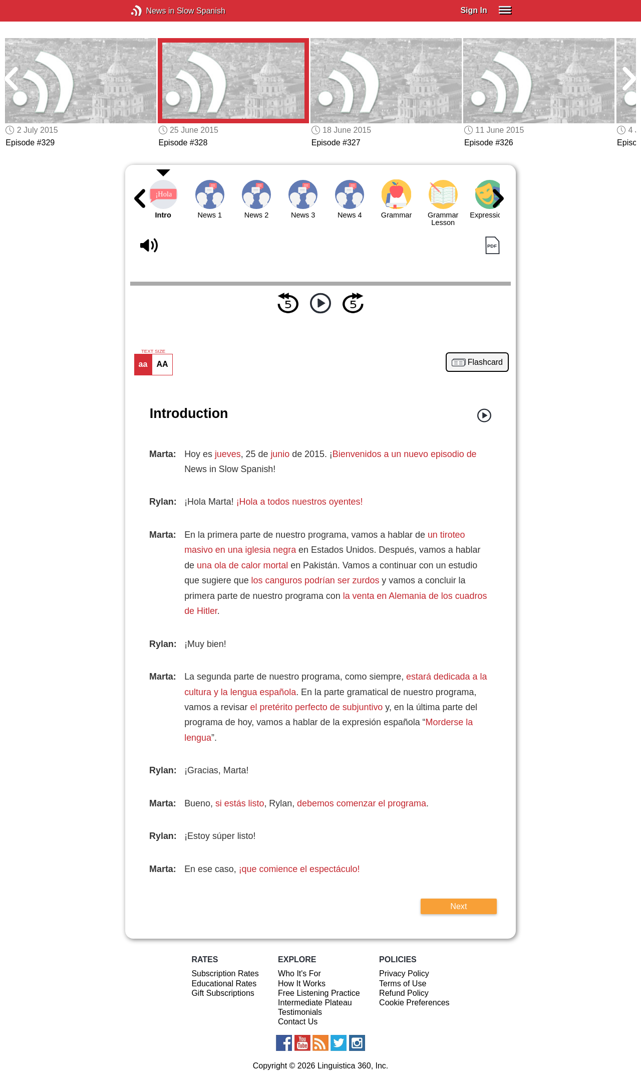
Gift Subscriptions (222, 993)
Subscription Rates (224, 973)
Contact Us (297, 1021)
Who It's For (299, 973)
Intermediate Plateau (315, 1002)
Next (458, 906)
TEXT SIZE (153, 351)
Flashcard (485, 362)
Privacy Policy (404, 973)
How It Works (302, 983)
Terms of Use (402, 983)
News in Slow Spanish (151, 11)
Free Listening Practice (319, 993)
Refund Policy (404, 993)
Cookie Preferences (414, 1002)
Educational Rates (223, 983)
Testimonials (300, 1012)
